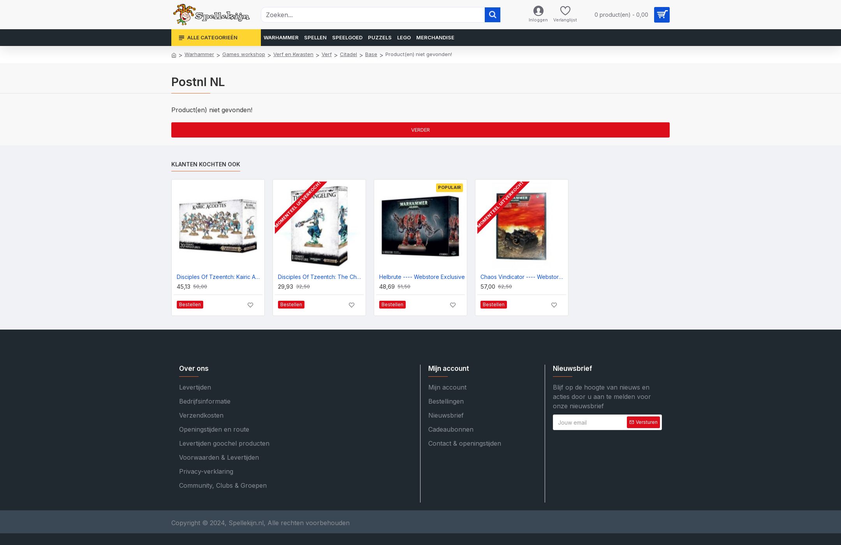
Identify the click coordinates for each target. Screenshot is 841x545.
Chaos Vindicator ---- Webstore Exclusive (523, 276)
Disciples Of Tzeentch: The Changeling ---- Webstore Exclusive (321, 276)
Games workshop (243, 54)
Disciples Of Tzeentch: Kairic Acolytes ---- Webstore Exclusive (219, 276)
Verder (420, 130)
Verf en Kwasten (293, 54)
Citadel (348, 54)
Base (371, 54)
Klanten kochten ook (205, 164)
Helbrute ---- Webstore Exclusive (422, 276)
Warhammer (199, 54)
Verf (327, 54)
